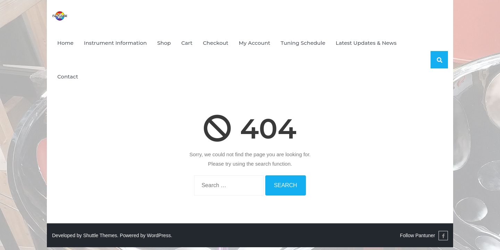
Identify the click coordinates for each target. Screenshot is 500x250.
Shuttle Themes (100, 235)
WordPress (159, 235)
